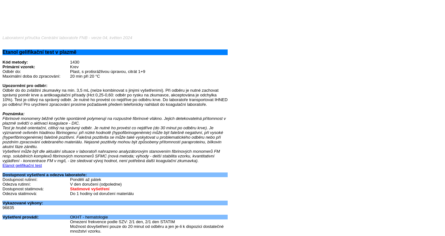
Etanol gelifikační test (22, 165)
